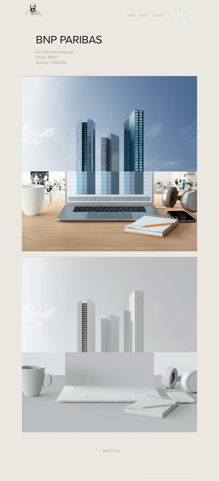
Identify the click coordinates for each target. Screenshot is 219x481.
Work (131, 15)
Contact (158, 15)
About (143, 15)
